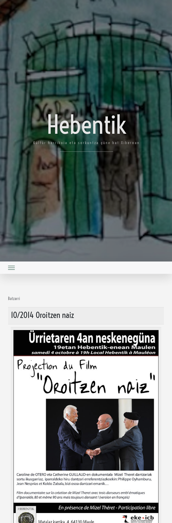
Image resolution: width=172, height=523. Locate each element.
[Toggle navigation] (11, 268)
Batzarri (14, 298)
